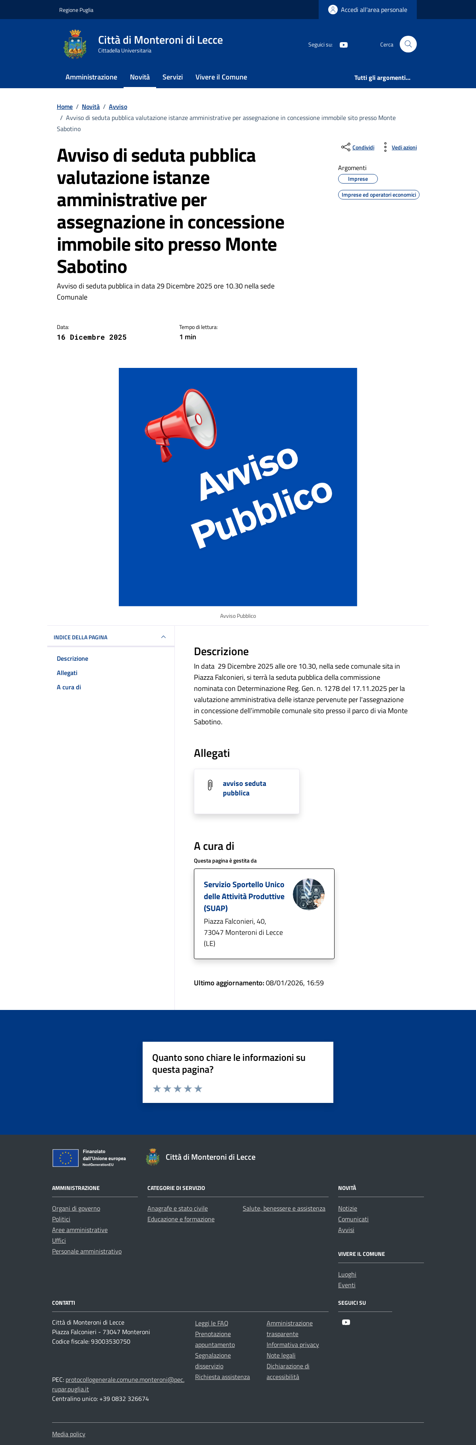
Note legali (281, 1355)
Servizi (173, 77)
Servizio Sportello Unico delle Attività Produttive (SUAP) (244, 896)
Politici (61, 1219)
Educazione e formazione (181, 1219)
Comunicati (353, 1219)
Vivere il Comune (221, 77)
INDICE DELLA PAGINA (111, 637)
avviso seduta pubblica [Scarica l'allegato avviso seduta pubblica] (244, 788)
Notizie (347, 1208)
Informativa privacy (293, 1344)
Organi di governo (76, 1208)
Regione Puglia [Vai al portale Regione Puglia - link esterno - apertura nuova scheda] (76, 10)
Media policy (68, 1434)
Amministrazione (91, 77)
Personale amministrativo (87, 1251)
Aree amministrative (80, 1229)
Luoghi (347, 1274)
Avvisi (346, 1229)
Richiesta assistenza (222, 1376)
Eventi (347, 1285)
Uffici (59, 1240)
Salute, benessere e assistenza (284, 1208)
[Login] (368, 9)
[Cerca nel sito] (408, 44)
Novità (140, 77)
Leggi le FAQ (211, 1323)
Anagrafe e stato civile (177, 1208)
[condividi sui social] (357, 147)
